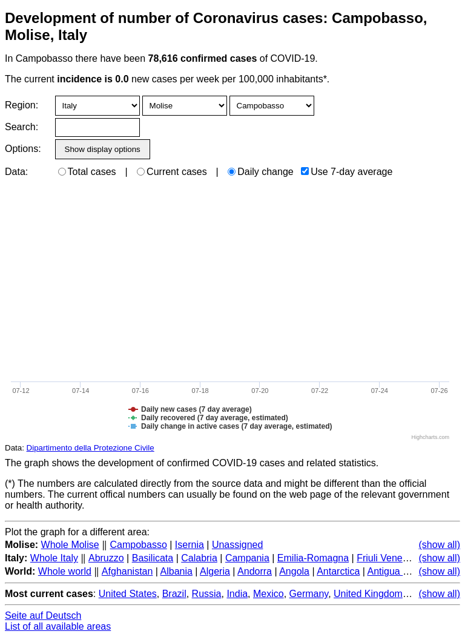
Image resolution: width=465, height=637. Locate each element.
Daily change (261, 172)
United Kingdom (368, 594)
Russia (207, 594)
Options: (23, 149)
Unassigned (237, 545)
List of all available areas (58, 626)
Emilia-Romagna (313, 558)
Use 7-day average (346, 172)
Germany (309, 594)
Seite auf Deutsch (43, 615)
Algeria (215, 571)
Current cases (172, 172)
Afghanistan (127, 571)
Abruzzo (106, 558)
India (237, 594)
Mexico (268, 594)
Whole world (64, 571)
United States (128, 594)
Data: (16, 172)
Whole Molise (70, 545)
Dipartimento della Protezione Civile (90, 447)
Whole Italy (54, 558)
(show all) (439, 545)
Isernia (189, 545)
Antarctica (338, 571)
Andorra (254, 571)
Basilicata (152, 558)
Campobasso (138, 545)
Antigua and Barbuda (412, 571)
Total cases (87, 172)
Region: (21, 105)
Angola (294, 571)
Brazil (174, 594)
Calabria (199, 558)
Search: (21, 127)
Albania (176, 571)
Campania (247, 558)
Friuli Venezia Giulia (399, 558)
